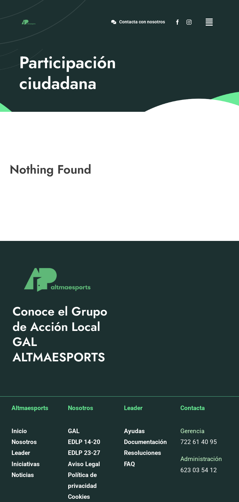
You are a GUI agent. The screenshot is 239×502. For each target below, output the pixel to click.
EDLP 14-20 (84, 442)
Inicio (19, 431)
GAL (73, 431)
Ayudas (134, 431)
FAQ (129, 464)
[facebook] (177, 22)
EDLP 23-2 (82, 453)
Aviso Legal (84, 464)
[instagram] (189, 22)
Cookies (79, 496)
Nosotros (24, 442)
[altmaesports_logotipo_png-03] (28, 20)
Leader (21, 453)
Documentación (145, 442)
